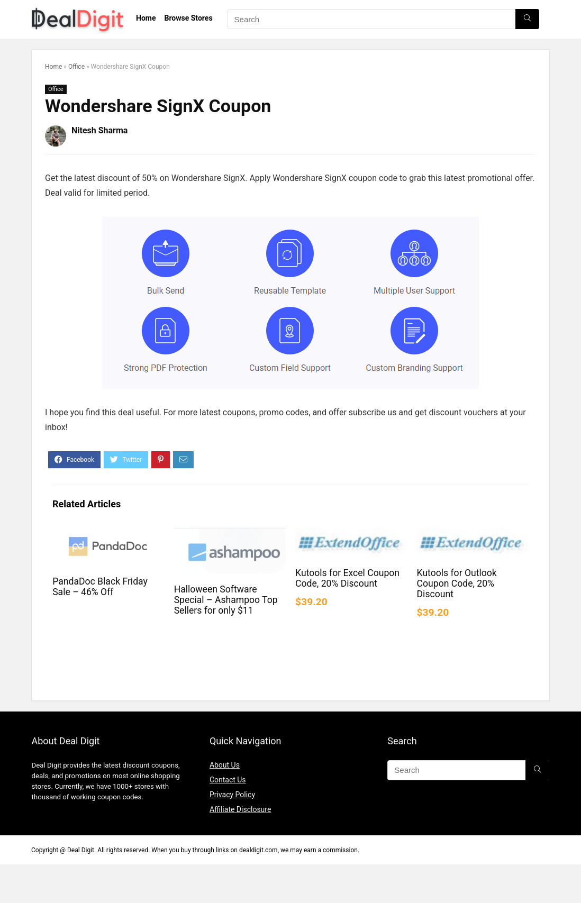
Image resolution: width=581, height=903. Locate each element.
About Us (225, 765)
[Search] (527, 19)
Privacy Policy (232, 794)
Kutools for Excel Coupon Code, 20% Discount (347, 578)
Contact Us (228, 780)
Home (146, 18)
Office (76, 66)
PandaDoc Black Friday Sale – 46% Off (100, 586)
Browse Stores (188, 18)
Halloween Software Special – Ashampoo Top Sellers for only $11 (226, 600)
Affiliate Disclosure (240, 809)
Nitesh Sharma (99, 130)
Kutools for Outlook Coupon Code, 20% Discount (457, 583)
